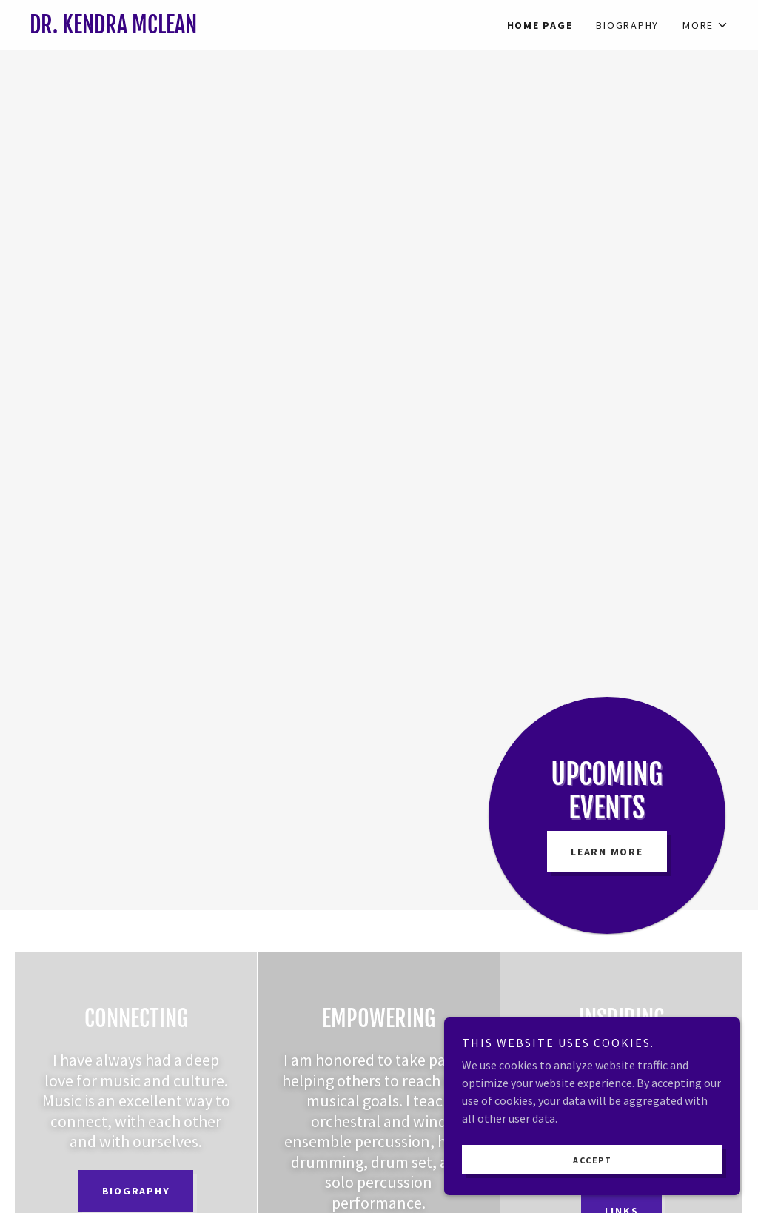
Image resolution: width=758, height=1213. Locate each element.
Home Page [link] (540, 25)
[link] (204, 28)
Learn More (607, 851)
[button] (705, 25)
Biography (136, 1190)
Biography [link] (627, 25)
